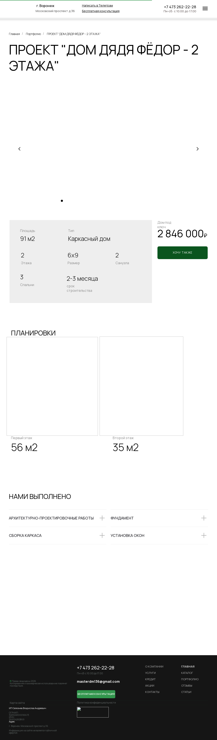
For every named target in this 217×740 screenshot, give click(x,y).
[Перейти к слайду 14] (117, 201)
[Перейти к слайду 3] (70, 201)
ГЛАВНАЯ (188, 666)
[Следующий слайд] (197, 149)
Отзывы (186, 685)
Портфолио (33, 34)
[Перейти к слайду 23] (155, 201)
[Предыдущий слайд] (19, 149)
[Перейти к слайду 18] (134, 201)
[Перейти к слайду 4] (75, 201)
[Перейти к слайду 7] (87, 201)
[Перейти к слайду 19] (138, 201)
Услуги (150, 673)
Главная (14, 34)
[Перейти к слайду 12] (108, 201)
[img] (23, 8)
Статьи (186, 692)
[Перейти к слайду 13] (113, 201)
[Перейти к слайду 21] (147, 201)
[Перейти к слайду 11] (104, 201)
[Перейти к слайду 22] (151, 201)
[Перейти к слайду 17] (130, 201)
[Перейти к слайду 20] (142, 201)
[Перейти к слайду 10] (100, 201)
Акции (149, 685)
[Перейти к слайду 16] (125, 201)
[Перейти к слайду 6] (83, 201)
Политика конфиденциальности (96, 702)
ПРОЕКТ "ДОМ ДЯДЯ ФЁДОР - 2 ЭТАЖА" (73, 34)
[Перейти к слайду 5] (79, 201)
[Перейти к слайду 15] (121, 201)
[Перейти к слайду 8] (91, 201)
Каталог (187, 673)
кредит (150, 679)
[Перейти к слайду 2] (66, 201)
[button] (101, 11)
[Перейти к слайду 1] (62, 201)
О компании (154, 666)
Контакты (152, 692)
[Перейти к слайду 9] (96, 201)
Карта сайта (17, 703)
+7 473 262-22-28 (180, 6)
